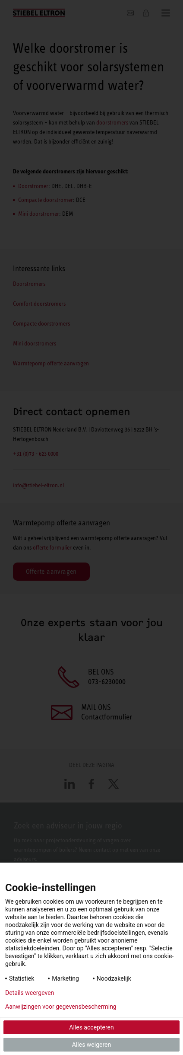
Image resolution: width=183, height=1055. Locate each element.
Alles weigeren (91, 1044)
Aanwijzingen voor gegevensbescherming (61, 1006)
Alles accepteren (91, 1027)
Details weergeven (29, 992)
